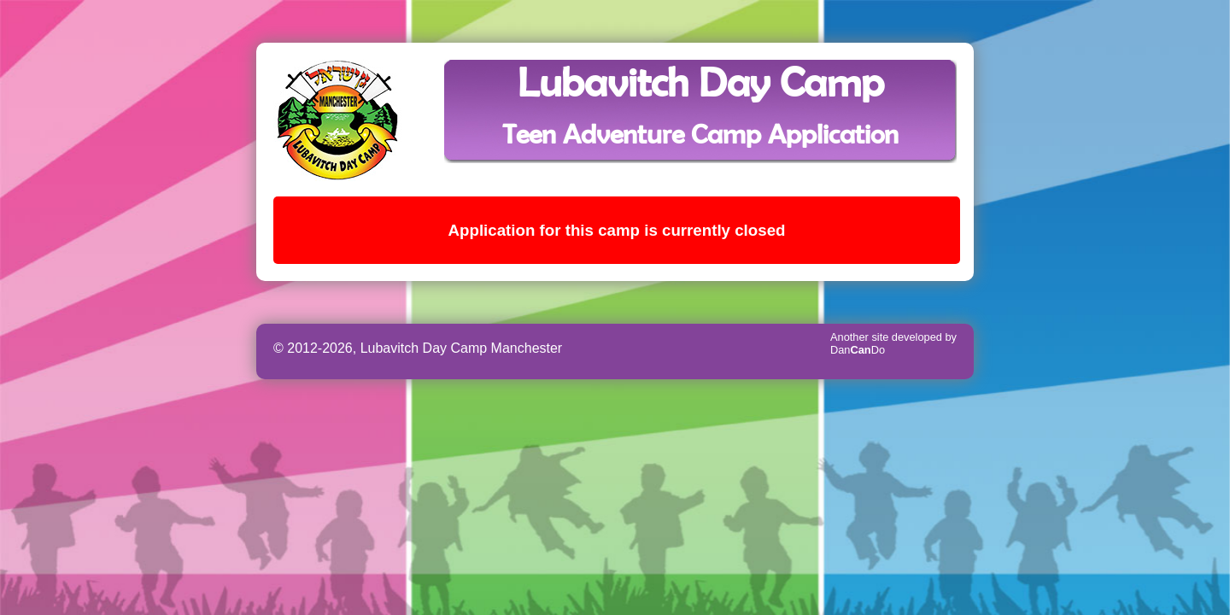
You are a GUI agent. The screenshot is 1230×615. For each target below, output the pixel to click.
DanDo (857, 349)
